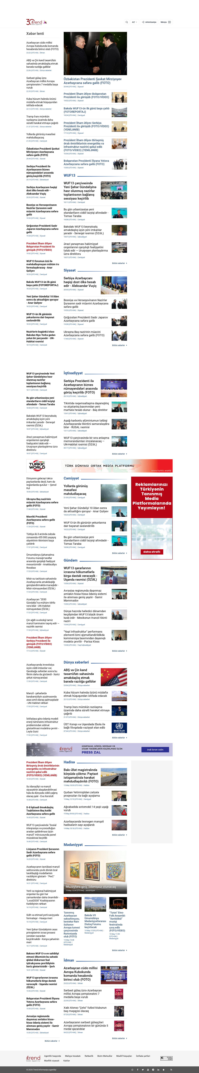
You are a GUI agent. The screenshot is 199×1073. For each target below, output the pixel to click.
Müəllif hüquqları (124, 1056)
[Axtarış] (126, 22)
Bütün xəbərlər (118, 263)
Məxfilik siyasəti (51, 1060)
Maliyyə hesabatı (73, 1056)
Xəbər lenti (35, 33)
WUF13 (69, 175)
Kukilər (66, 1060)
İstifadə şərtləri (143, 1056)
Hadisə (69, 762)
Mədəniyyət (73, 845)
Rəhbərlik (89, 1056)
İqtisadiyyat (73, 373)
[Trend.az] (36, 22)
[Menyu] (166, 22)
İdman (69, 960)
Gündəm (71, 560)
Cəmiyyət (71, 478)
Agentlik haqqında (52, 1056)
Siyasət (70, 270)
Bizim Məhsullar (104, 1056)
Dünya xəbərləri (76, 662)
